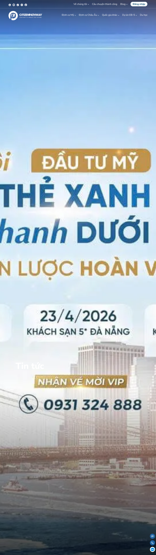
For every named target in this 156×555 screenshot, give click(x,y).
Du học (143, 15)
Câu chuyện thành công (104, 4)
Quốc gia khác (109, 15)
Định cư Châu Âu (88, 15)
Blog (123, 4)
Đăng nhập (139, 4)
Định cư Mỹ (68, 15)
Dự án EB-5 (128, 15)
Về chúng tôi (80, 4)
